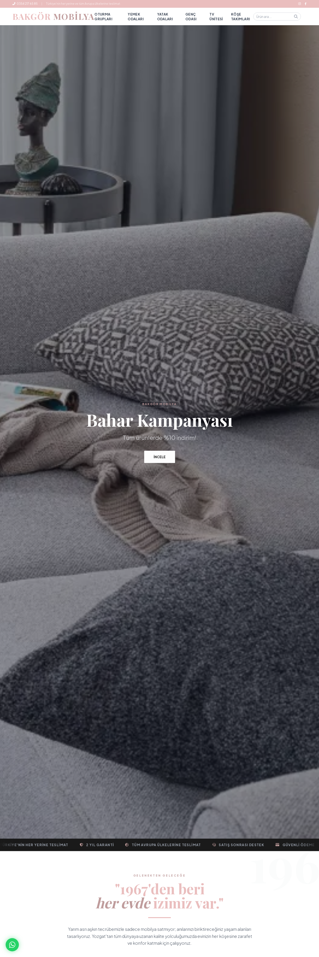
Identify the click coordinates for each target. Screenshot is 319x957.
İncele (160, 457)
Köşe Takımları (240, 16)
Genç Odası (191, 16)
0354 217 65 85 (25, 3)
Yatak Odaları (165, 16)
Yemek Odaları (135, 16)
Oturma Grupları (103, 16)
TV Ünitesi (216, 16)
